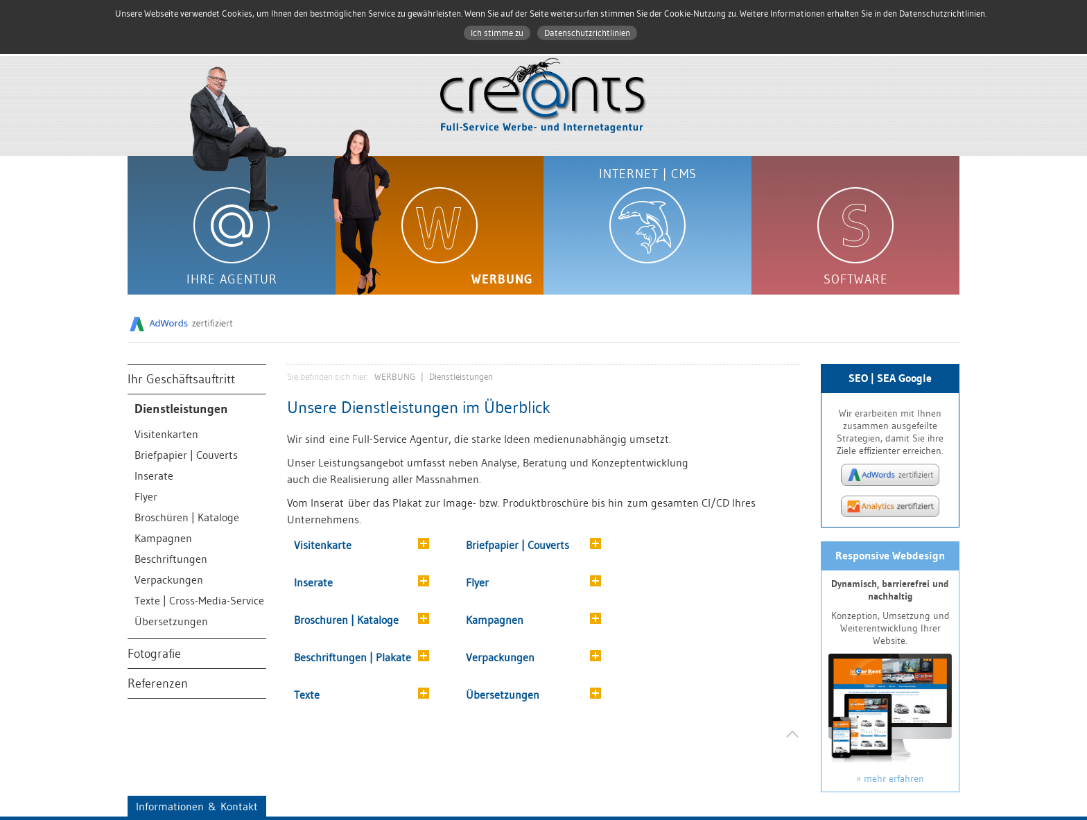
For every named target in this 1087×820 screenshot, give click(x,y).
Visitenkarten (166, 434)
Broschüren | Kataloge (186, 517)
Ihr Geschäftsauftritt (181, 379)
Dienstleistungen (181, 409)
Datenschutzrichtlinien (587, 33)
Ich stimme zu (497, 33)
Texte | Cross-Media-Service (199, 600)
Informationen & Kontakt (197, 806)
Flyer (145, 496)
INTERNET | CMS (648, 174)
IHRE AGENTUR (231, 279)
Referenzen (158, 683)
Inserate (153, 475)
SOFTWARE (856, 279)
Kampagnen (163, 538)
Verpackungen (168, 579)
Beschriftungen (170, 559)
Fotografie (154, 653)
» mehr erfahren (890, 778)
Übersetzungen (171, 621)
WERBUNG (502, 279)
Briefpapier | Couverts (186, 455)
